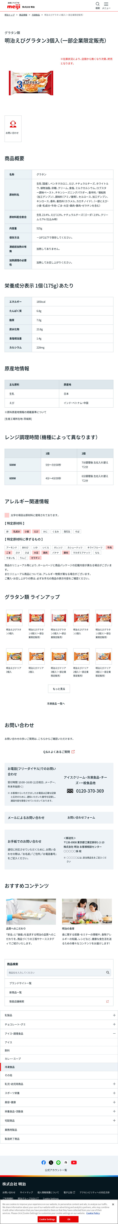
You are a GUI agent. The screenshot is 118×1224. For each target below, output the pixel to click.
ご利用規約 (7, 1198)
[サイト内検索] (97, 5)
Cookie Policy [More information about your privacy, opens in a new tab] (93, 1213)
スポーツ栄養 (12, 1093)
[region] (59, 1211)
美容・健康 (10, 1102)
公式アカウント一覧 (56, 1170)
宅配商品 (10, 1120)
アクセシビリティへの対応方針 (95, 1192)
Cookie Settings (51, 1198)
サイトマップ (26, 1192)
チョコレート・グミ (15, 1024)
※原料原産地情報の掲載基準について (25, 412)
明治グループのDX (28, 1198)
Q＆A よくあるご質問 (59, 752)
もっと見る (59, 689)
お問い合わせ (8, 1192)
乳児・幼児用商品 (14, 1084)
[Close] (113, 1204)
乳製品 (8, 1015)
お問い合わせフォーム (81, 817)
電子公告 (69, 1192)
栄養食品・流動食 (14, 1111)
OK (68, 1219)
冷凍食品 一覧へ (56, 703)
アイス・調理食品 (14, 1033)
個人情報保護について (48, 1192)
